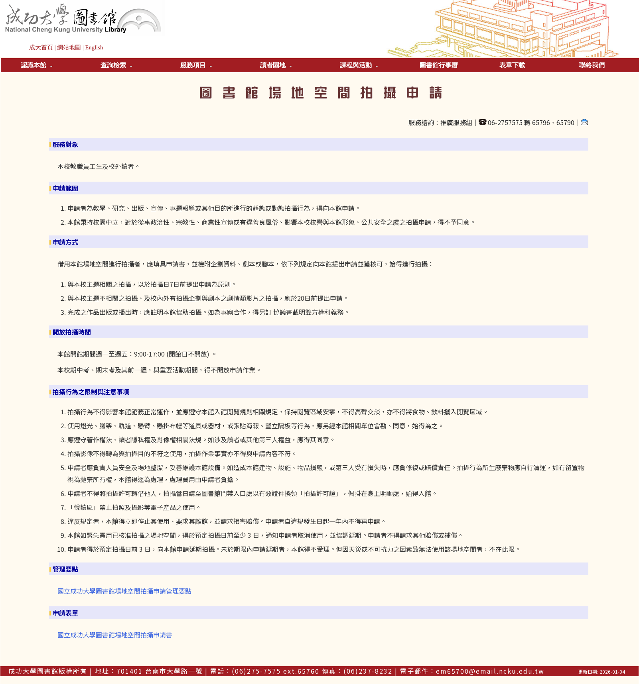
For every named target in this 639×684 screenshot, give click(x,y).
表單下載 (512, 65)
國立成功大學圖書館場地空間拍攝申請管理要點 (124, 591)
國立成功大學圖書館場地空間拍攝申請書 (114, 634)
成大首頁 (41, 47)
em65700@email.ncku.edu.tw (490, 671)
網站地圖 (69, 47)
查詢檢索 (116, 65)
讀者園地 (276, 65)
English (94, 47)
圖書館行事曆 (439, 65)
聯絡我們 (592, 65)
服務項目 (196, 65)
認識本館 (37, 65)
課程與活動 (359, 65)
